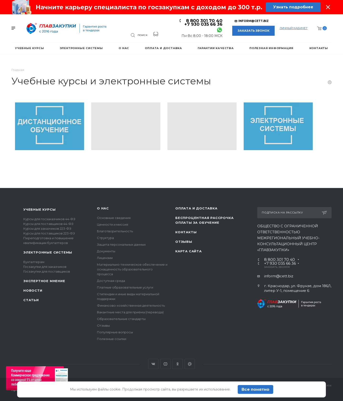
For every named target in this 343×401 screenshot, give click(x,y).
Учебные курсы (39, 209)
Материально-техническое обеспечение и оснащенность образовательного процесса (132, 269)
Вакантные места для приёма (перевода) (130, 312)
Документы (106, 251)
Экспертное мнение (44, 281)
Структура (105, 238)
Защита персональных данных (121, 244)
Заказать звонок (253, 30)
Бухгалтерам (33, 262)
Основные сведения (114, 218)
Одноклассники (177, 364)
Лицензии (105, 258)
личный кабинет (294, 28)
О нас (103, 208)
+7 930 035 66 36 (203, 24)
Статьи (31, 300)
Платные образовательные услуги (125, 287)
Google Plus (190, 364)
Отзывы (103, 325)
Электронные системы (47, 252)
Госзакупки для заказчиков (44, 267)
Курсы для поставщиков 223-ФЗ (49, 233)
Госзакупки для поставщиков (46, 271)
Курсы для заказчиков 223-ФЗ (47, 228)
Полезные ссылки (111, 339)
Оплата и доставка (196, 208)
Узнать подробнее (293, 7)
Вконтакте (153, 364)
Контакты (186, 232)
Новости (32, 290)
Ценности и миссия (112, 224)
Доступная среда (111, 281)
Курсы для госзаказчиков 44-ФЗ (49, 219)
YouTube (165, 364)
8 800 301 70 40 (204, 20)
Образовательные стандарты (121, 319)
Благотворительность (115, 231)
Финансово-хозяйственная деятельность (131, 305)
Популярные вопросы (115, 332)
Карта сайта (188, 251)
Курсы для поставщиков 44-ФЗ (48, 224)
